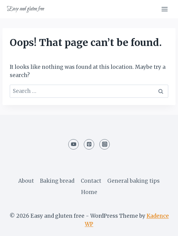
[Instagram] (104, 144)
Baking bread (57, 181)
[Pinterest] (89, 144)
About (26, 181)
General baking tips (133, 181)
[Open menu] (164, 9)
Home (89, 192)
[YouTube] (73, 144)
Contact (91, 181)
